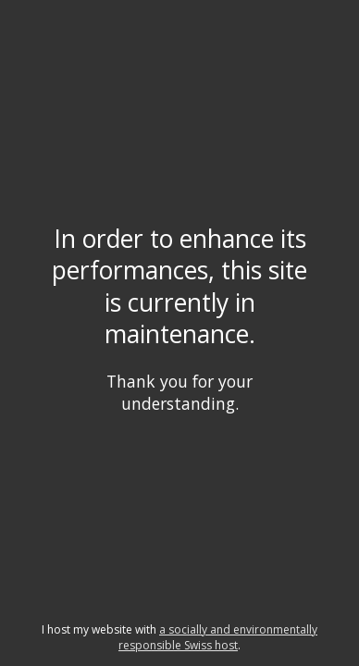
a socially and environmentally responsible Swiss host (217, 637)
